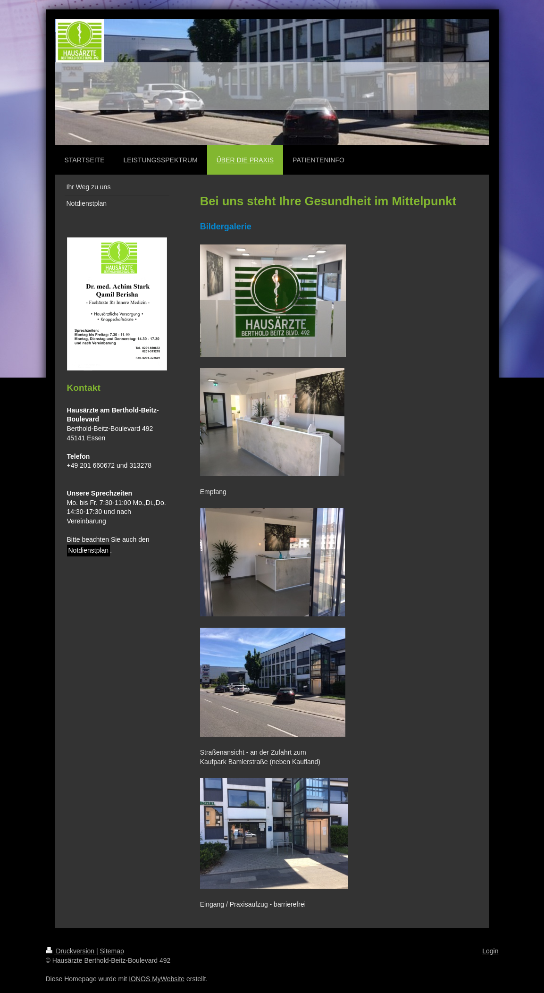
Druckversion (71, 951)
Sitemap (112, 951)
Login (490, 951)
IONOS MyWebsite (156, 979)
